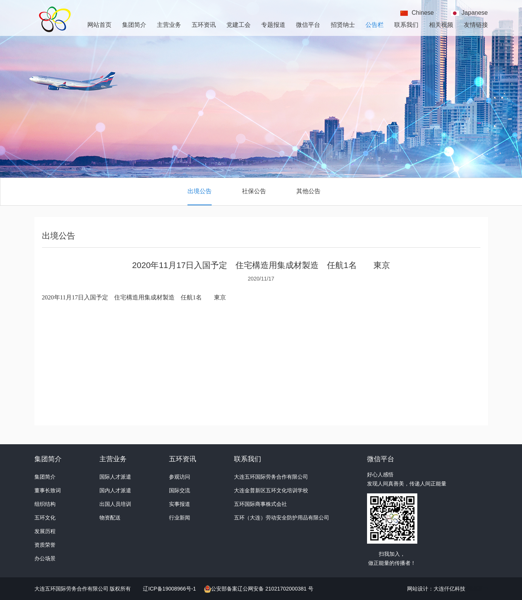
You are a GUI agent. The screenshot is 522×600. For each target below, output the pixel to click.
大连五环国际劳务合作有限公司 (271, 477)
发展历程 (45, 531)
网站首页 (99, 25)
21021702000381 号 (288, 589)
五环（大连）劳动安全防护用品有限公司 (281, 518)
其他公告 (308, 191)
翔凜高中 (477, 589)
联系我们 (406, 25)
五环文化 (45, 518)
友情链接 (476, 25)
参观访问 (179, 477)
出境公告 (199, 191)
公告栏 (375, 25)
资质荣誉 (45, 545)
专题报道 (273, 25)
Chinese (423, 12)
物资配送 (110, 518)
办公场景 (45, 558)
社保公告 (254, 191)
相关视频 (441, 25)
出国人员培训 (115, 504)
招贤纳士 (343, 25)
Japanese (475, 12)
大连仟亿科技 (449, 589)
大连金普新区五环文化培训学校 (271, 490)
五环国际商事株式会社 (260, 504)
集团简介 (134, 25)
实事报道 (179, 504)
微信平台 (308, 25)
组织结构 (45, 504)
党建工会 (238, 25)
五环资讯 (204, 25)
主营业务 (169, 25)
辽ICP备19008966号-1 (170, 589)
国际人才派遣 (115, 477)
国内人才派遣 (115, 490)
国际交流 (179, 490)
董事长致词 (47, 490)
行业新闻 (179, 518)
